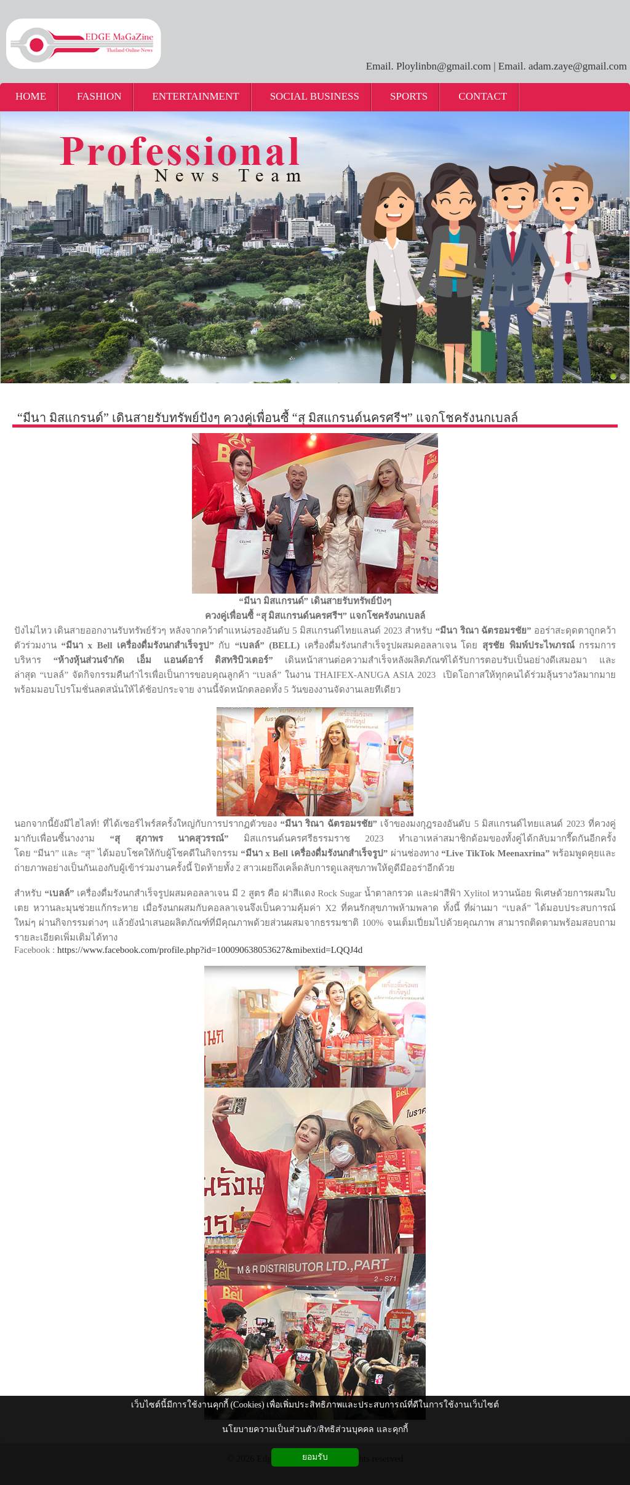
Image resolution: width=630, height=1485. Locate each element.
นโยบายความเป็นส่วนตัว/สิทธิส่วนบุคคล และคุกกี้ (314, 1429)
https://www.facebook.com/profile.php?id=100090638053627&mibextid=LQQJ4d (209, 950)
